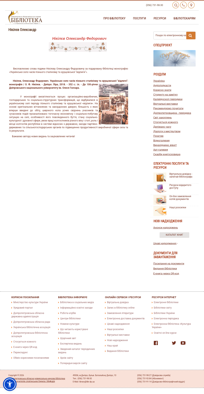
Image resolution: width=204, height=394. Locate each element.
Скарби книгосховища (166, 154)
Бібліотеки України (164, 313)
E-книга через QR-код (166, 273)
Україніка (159, 80)
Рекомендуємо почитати (168, 108)
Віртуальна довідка (118, 302)
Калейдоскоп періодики (167, 99)
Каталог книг (174, 234)
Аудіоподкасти (162, 85)
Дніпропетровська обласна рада (31, 322)
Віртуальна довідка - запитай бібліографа (180, 175)
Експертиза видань (71, 343)
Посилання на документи (168, 263)
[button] (10, 384)
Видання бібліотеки (165, 268)
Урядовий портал (23, 307)
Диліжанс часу (162, 126)
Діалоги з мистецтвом (166, 131)
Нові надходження (117, 340)
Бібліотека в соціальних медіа (77, 302)
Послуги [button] (139, 18)
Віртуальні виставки (165, 103)
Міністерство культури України (30, 302)
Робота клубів (68, 313)
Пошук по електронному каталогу (176, 35)
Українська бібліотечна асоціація (31, 327)
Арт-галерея (160, 149)
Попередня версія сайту (73, 363)
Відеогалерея (161, 140)
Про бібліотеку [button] (114, 18)
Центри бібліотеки (70, 318)
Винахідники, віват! (165, 145)
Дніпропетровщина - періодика (172, 112)
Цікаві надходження (165, 243)
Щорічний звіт (68, 338)
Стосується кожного (165, 122)
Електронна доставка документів (126, 318)
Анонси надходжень (165, 227)
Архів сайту (66, 357)
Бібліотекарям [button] (184, 18)
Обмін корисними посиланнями (31, 357)
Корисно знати (162, 89)
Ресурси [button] (160, 18)
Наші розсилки (177, 207)
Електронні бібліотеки (166, 302)
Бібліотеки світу (163, 307)
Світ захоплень (162, 117)
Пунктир (158, 135)
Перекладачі (20, 352)
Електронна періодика (166, 318)
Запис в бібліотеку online (120, 307)
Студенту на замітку (165, 94)
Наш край (112, 345)
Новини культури (69, 324)
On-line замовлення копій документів (180, 197)
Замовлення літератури (120, 313)
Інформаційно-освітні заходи (76, 307)
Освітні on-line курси (165, 332)
